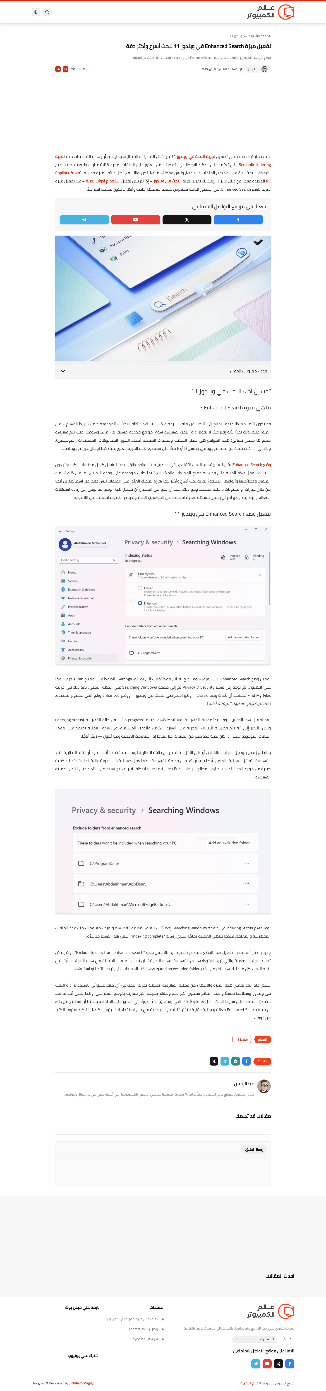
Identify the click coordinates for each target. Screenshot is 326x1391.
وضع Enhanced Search (251, 464)
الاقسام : (288, 1339)
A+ (65, 69)
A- (58, 69)
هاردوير (67, 12)
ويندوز (210, 12)
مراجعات (84, 12)
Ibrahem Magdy (81, 1383)
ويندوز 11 (193, 12)
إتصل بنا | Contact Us (147, 1329)
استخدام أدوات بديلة (103, 181)
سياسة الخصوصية (149, 1339)
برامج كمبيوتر (229, 12)
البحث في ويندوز (167, 181)
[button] (246, 1061)
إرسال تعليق (254, 1149)
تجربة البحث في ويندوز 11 (193, 156)
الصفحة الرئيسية (260, 36)
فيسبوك (175, 12)
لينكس (142, 12)
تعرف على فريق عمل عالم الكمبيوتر (136, 1319)
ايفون (99, 12)
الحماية (158, 12)
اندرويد (114, 12)
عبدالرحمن (253, 69)
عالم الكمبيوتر (248, 1383)
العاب (128, 12)
